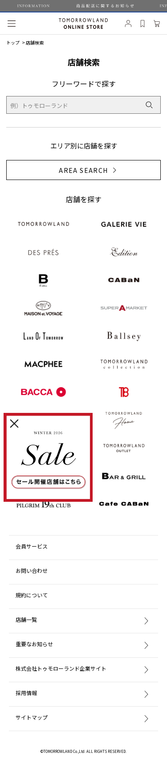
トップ (13, 42)
